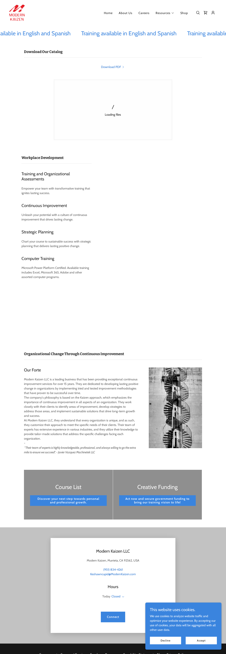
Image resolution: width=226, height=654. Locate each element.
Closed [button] (115, 596)
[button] (165, 13)
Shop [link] (184, 13)
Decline (165, 640)
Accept (201, 640)
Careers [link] (144, 13)
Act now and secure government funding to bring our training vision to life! (157, 500)
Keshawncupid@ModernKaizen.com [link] (113, 574)
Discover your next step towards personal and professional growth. (68, 500)
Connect (113, 617)
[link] (17, 12)
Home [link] (108, 13)
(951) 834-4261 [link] (113, 569)
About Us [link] (125, 13)
